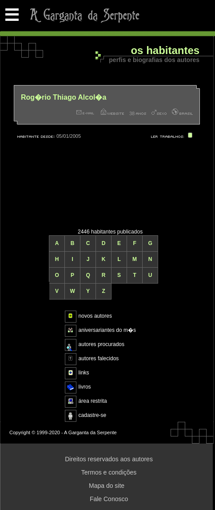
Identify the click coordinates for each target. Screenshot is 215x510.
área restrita (93, 401)
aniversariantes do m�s (107, 330)
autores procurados (101, 344)
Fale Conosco (109, 498)
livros (85, 387)
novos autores (95, 316)
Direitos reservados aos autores (109, 459)
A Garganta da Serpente (83, 15)
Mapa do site (106, 485)
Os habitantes (165, 50)
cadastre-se (93, 415)
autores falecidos (99, 358)
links (84, 373)
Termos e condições (109, 472)
